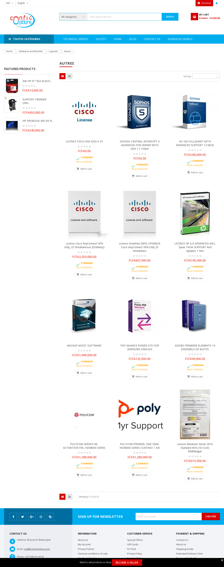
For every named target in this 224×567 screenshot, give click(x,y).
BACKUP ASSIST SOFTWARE (84, 345)
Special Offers (135, 540)
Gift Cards (132, 544)
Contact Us (170, 39)
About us (181, 544)
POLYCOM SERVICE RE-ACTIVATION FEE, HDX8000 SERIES (84, 445)
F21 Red (131, 549)
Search (170, 16)
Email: (20, 549)
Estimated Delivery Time (189, 553)
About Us (83, 540)
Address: (21, 539)
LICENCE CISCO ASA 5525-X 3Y (84, 141)
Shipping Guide (184, 549)
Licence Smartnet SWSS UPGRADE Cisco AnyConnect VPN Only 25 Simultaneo (139, 247)
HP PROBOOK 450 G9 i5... (38, 120)
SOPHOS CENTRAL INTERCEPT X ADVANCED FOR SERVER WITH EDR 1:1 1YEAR (140, 145)
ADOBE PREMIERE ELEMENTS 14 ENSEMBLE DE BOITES (195, 347)
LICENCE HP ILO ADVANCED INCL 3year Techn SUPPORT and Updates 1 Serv (195, 247)
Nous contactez (84, 161)
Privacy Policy (134, 553)
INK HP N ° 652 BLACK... (37, 81)
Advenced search (141, 39)
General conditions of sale (93, 553)
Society (84, 39)
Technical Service (109, 39)
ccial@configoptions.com (37, 549)
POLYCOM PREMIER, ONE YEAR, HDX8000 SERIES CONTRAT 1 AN (140, 445)
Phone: (20, 556)
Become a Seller (127, 562)
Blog (189, 39)
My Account (84, 544)
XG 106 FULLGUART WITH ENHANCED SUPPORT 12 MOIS (195, 143)
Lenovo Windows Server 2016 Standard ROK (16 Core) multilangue (195, 447)
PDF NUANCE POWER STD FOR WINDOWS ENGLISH (139, 347)
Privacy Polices (86, 549)
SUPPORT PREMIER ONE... (34, 101)
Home (67, 39)
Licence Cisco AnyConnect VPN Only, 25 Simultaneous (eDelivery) (84, 245)
